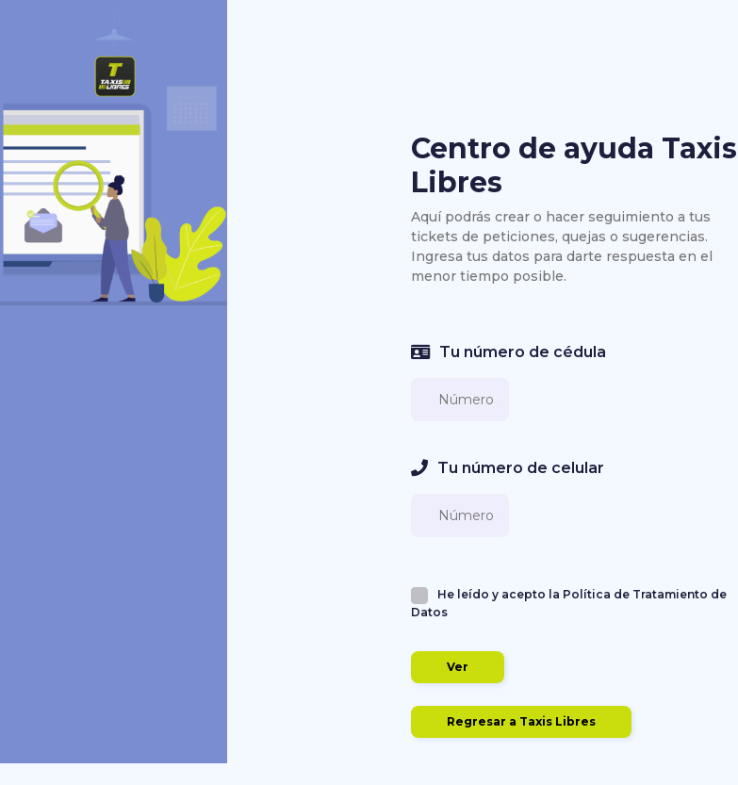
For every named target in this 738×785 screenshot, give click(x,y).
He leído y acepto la (569, 603)
